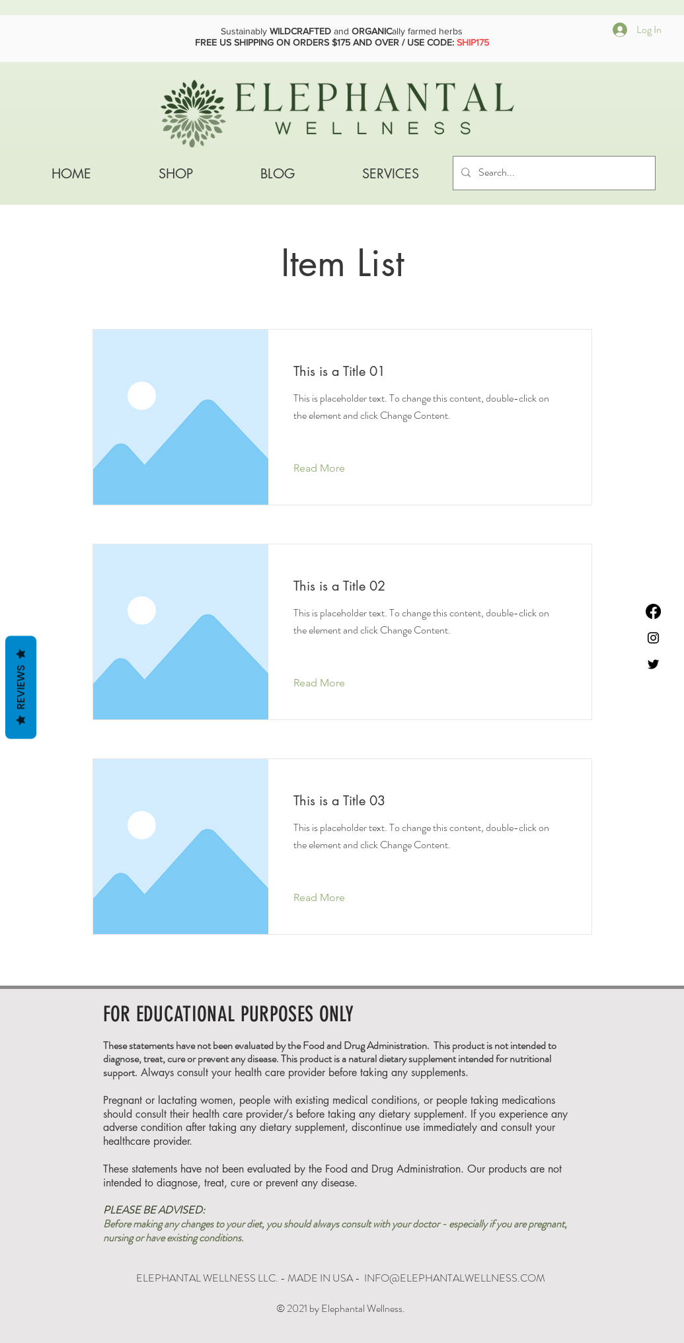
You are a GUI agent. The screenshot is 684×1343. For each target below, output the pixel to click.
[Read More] (329, 468)
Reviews (20, 687)
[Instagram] (653, 637)
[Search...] (552, 173)
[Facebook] (653, 611)
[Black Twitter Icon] (653, 664)
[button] (390, 173)
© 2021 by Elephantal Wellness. (340, 1308)
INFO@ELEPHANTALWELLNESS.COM (454, 1278)
